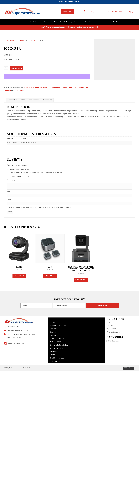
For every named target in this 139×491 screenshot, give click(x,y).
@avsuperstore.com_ (16, 344)
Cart (108, 323)
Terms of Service (113, 332)
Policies (53, 335)
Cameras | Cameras (18, 40)
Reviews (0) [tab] (47, 100)
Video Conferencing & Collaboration (57, 88)
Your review (12, 180)
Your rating (12, 177)
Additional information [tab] (30, 100)
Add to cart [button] (19, 276)
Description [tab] (12, 100)
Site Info (53, 355)
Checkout (110, 326)
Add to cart (16, 68)
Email (9, 200)
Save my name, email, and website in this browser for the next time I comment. (41, 207)
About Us (53, 329)
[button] (102, 305)
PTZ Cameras (32, 40)
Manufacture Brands (58, 326)
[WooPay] (47, 76)
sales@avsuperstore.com (17, 331)
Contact (53, 332)
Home (6, 40)
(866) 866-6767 (117, 11)
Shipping (53, 352)
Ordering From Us (57, 339)
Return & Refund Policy (59, 345)
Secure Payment (56, 348)
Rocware (38, 88)
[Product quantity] (6, 68)
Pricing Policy (55, 342)
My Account (111, 329)
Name (9, 192)
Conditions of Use (57, 358)
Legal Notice (55, 361)
